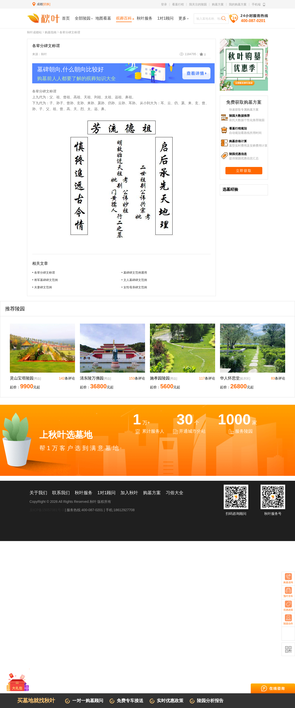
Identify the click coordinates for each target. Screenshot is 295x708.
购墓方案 (218, 4)
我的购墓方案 (238, 4)
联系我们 (61, 492)
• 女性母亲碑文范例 (134, 287)
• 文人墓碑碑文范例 (134, 280)
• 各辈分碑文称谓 (43, 272)
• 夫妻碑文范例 (42, 287)
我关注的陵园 (198, 4)
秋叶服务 (83, 492)
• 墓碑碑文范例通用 (134, 272)
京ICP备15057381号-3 (47, 510)
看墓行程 (178, 4)
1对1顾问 (106, 492)
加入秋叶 (129, 492)
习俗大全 (174, 492)
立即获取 (244, 171)
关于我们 (38, 492)
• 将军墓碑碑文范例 (45, 280)
